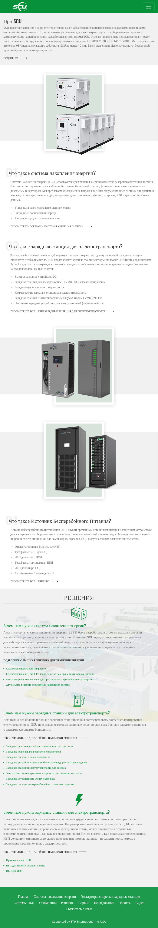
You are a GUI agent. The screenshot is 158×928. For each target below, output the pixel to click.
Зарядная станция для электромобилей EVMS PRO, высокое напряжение (60, 282)
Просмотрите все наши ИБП (30, 581)
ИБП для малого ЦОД (28, 557)
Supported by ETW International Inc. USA (79, 921)
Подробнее (11, 58)
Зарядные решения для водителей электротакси (33, 751)
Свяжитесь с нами (79, 909)
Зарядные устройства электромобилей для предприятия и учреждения (46, 762)
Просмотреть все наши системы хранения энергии (46, 226)
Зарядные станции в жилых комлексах (28, 756)
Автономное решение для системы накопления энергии (38, 684)
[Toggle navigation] (149, 6)
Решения (67, 903)
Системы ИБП (23, 903)
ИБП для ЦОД (14, 870)
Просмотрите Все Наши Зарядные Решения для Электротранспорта (57, 311)
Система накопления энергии (55, 897)
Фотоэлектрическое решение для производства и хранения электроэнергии (49, 679)
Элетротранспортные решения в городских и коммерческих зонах (44, 773)
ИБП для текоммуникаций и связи (25, 865)
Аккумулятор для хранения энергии (37, 218)
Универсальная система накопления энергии (42, 207)
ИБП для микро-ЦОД (28, 568)
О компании (48, 903)
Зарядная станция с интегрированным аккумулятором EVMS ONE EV (58, 298)
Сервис (83, 903)
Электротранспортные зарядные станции (110, 897)
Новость (124, 903)
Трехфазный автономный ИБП (34, 562)
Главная (23, 897)
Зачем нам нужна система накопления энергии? (44, 625)
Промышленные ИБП (18, 860)
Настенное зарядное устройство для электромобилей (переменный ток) (60, 303)
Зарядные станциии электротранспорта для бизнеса (36, 767)
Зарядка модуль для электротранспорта (39, 287)
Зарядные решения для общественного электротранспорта (39, 746)
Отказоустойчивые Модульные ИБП (37, 546)
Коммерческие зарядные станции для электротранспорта (50, 292)
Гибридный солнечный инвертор (35, 213)
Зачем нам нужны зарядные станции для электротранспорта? (56, 713)
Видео (139, 903)
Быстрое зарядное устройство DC (36, 276)
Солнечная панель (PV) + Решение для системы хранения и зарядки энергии (50, 673)
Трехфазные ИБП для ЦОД (31, 552)
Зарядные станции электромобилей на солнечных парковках (41, 784)
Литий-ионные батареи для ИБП (35, 573)
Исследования (104, 903)
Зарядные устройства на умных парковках (30, 778)
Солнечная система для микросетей (26, 668)
